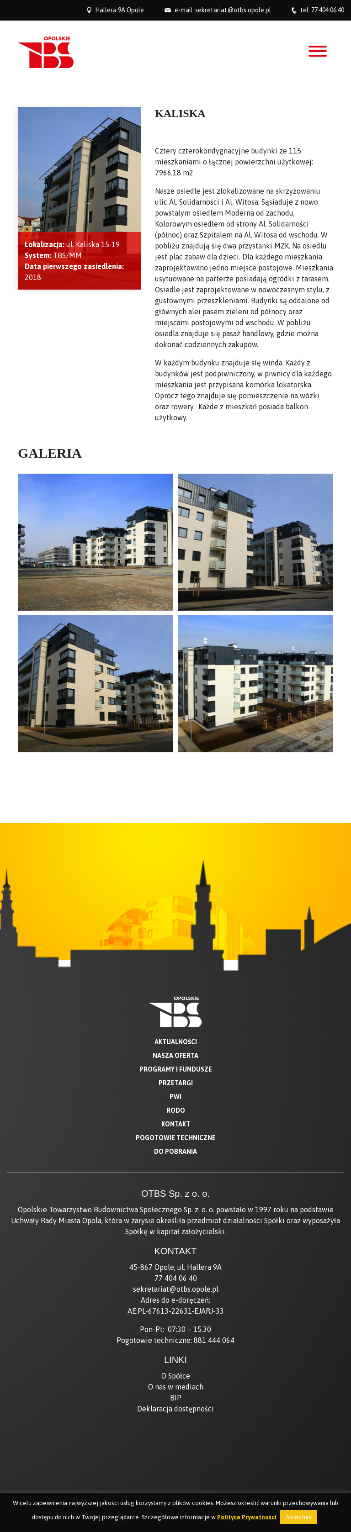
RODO (175, 1110)
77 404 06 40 (327, 10)
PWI (175, 1096)
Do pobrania (175, 1151)
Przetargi (176, 1083)
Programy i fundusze (175, 1069)
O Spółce (175, 1376)
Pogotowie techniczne (176, 1137)
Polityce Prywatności (247, 1517)
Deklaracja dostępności (175, 1409)
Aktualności (175, 1042)
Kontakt (175, 1124)
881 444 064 (214, 1340)
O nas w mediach (175, 1387)
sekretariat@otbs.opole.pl (233, 10)
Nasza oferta (175, 1055)
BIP (175, 1398)
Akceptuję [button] (299, 1517)
